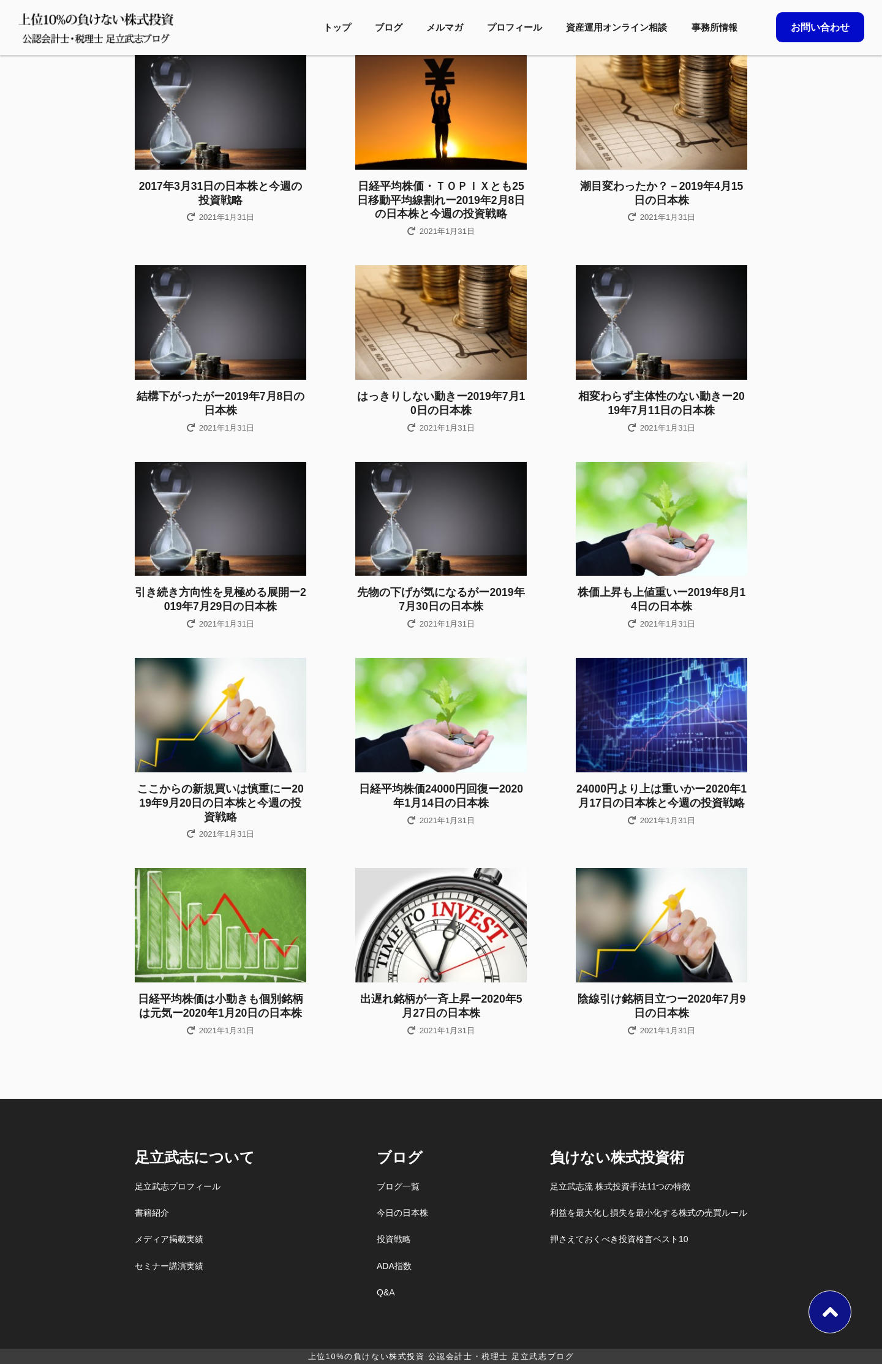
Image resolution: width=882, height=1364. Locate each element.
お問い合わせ (820, 27)
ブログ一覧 (398, 1186)
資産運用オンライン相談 (616, 27)
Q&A (386, 1292)
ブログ (388, 27)
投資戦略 (394, 1239)
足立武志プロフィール (178, 1186)
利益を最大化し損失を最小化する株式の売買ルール (648, 1213)
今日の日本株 (402, 1213)
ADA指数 (394, 1266)
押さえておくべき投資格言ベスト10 (619, 1239)
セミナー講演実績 (169, 1266)
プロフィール (514, 27)
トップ (337, 27)
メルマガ (444, 27)
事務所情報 (714, 27)
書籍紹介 (152, 1213)
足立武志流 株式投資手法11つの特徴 (620, 1186)
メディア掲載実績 (169, 1239)
